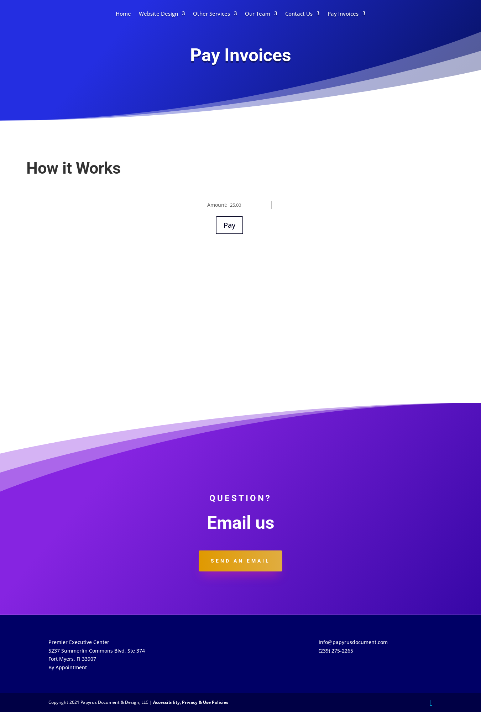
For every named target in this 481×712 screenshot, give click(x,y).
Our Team (257, 13)
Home (123, 13)
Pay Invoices (343, 13)
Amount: (217, 204)
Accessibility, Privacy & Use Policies (190, 702)
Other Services (211, 13)
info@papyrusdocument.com (353, 642)
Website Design (158, 13)
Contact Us (299, 13)
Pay (229, 225)
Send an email (240, 561)
